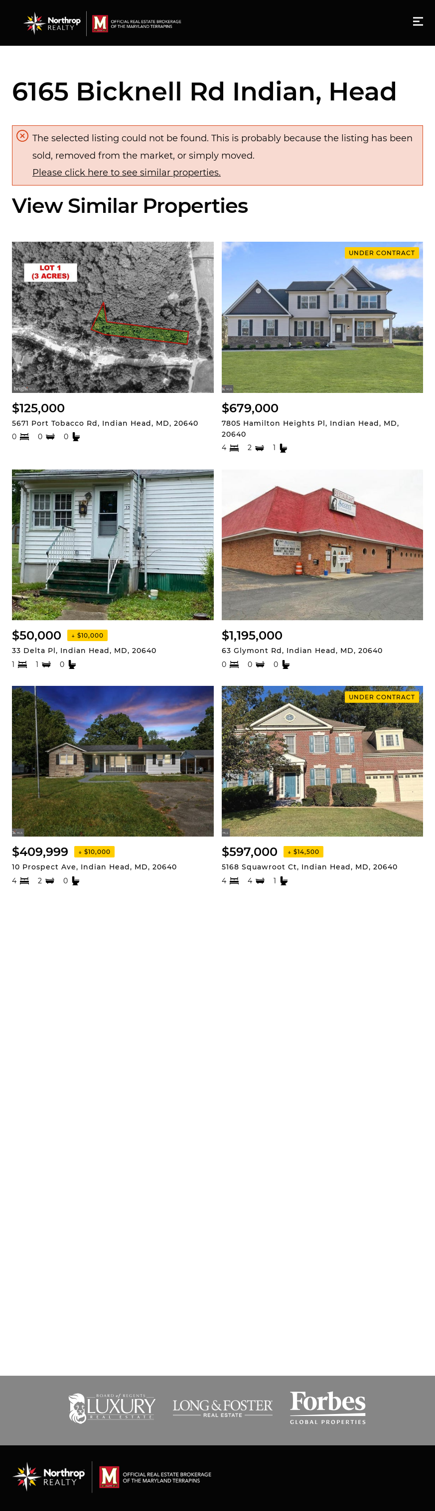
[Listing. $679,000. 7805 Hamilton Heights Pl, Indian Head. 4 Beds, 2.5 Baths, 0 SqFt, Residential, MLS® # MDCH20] (323, 348)
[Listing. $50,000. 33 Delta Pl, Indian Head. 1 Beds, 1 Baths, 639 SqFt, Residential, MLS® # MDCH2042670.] (113, 570)
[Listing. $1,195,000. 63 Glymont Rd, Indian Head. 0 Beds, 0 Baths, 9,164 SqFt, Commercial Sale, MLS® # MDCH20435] (323, 570)
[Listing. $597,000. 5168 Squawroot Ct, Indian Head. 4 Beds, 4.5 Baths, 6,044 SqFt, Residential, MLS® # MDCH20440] (323, 786)
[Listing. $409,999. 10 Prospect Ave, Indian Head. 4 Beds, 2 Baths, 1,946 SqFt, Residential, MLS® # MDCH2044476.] (113, 786)
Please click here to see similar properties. (126, 172)
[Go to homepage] (111, 23)
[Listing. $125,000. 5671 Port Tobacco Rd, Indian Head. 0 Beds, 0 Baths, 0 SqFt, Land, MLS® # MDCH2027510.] (113, 348)
